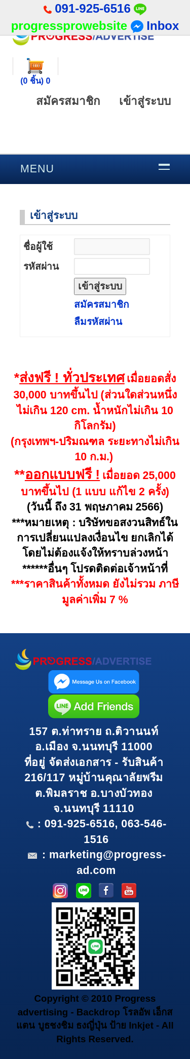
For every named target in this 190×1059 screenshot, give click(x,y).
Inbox (155, 25)
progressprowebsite (69, 25)
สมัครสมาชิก (68, 101)
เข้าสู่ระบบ (145, 101)
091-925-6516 (92, 8)
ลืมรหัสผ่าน (98, 321)
